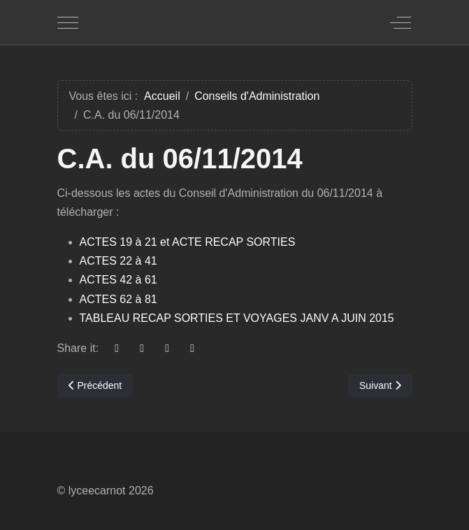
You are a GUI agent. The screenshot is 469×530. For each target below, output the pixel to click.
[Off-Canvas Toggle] (400, 22)
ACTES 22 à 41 (118, 261)
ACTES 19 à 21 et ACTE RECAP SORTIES (188, 242)
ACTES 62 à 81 (118, 299)
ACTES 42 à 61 (118, 280)
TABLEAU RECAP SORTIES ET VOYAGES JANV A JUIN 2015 (237, 318)
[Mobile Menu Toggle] (67, 22)
